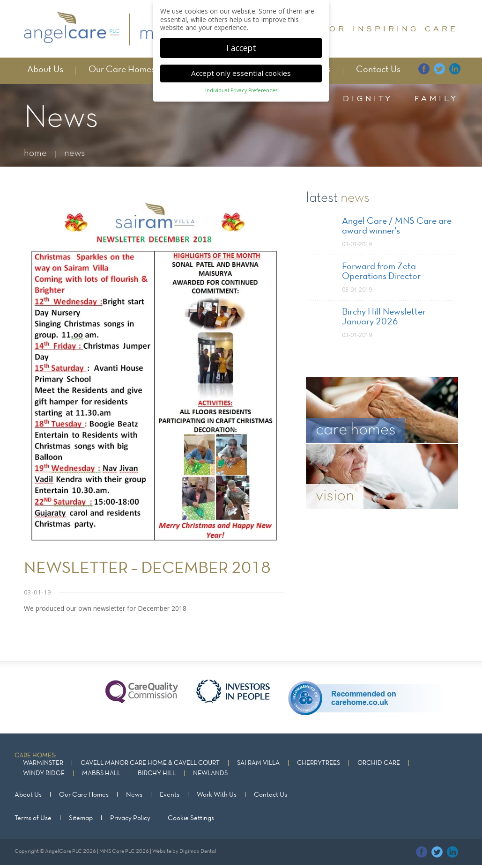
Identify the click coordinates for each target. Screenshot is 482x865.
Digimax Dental (197, 851)
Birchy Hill (157, 773)
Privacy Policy (130, 818)
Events (169, 795)
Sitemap (81, 818)
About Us (45, 70)
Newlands (210, 773)
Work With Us (217, 795)
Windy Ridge (44, 773)
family (436, 98)
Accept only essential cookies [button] (241, 69)
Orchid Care (378, 763)
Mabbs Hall (101, 773)
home (35, 153)
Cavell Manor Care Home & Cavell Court (150, 763)
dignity (368, 98)
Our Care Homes (122, 70)
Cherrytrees (318, 763)
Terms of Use (33, 818)
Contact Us (378, 70)
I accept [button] (241, 44)
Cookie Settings (191, 818)
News (134, 795)
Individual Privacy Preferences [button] (241, 87)
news (74, 153)
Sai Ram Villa (258, 763)
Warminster (43, 763)
